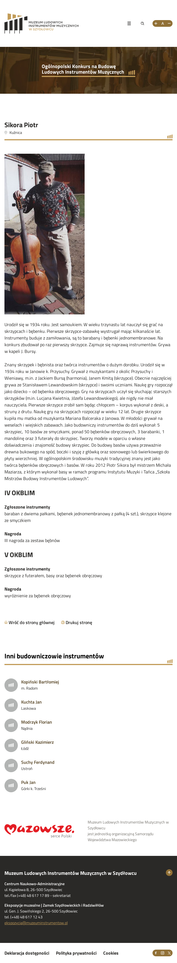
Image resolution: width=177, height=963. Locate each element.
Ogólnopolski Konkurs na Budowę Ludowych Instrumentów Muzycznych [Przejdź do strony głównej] (83, 69)
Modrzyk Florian (36, 722)
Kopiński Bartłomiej (40, 681)
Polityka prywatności (76, 953)
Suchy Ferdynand (38, 762)
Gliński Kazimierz (37, 742)
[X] (169, 953)
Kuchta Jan (31, 702)
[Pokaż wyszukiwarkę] (142, 23)
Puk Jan (28, 782)
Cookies (111, 953)
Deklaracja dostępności (26, 953)
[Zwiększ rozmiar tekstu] (156, 23)
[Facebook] (156, 953)
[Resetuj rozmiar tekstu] (162, 23)
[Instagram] (162, 953)
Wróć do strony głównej (32, 622)
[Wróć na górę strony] (169, 872)
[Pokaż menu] (129, 23)
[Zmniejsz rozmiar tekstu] (169, 23)
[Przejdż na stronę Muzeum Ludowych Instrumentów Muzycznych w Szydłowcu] (61, 23)
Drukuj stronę (79, 622)
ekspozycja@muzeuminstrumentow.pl (36, 923)
